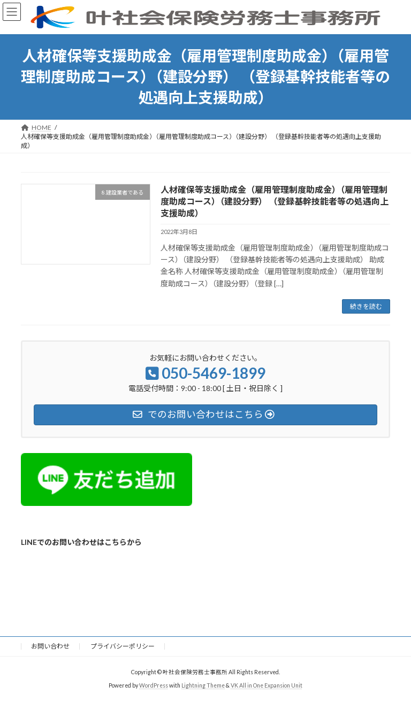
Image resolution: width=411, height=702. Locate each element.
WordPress (153, 685)
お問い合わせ (50, 646)
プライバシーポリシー (122, 646)
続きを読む (366, 306)
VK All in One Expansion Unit (266, 685)
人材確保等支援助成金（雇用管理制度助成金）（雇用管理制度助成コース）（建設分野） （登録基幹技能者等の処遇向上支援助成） (275, 201)
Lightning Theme (203, 685)
